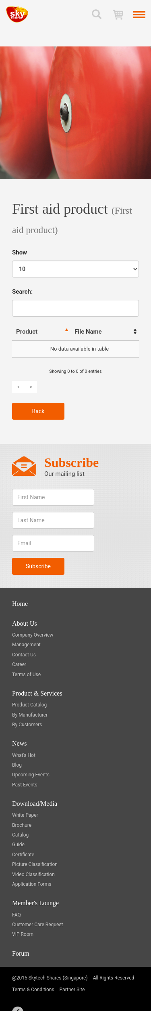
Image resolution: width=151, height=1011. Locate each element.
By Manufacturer (30, 715)
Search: (75, 302)
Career (19, 664)
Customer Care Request (37, 924)
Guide (18, 844)
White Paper (25, 815)
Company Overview (32, 635)
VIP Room (22, 934)
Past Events (24, 785)
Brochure (21, 825)
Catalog (20, 835)
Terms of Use (26, 674)
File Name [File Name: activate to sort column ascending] (88, 331)
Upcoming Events (31, 775)
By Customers (27, 724)
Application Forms (31, 884)
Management (26, 644)
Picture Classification (35, 864)
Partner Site (72, 989)
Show (75, 263)
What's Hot (23, 755)
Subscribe (38, 566)
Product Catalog (29, 705)
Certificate (23, 855)
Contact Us (24, 655)
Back (38, 411)
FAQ (16, 915)
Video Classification (33, 874)
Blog (17, 765)
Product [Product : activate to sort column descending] (26, 331)
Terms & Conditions (33, 989)
